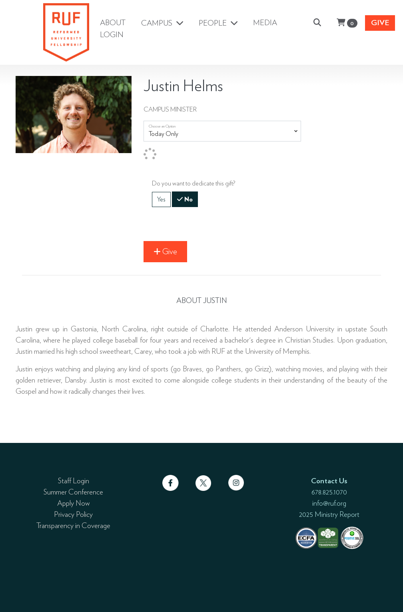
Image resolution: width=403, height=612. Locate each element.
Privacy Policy (73, 514)
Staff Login (73, 480)
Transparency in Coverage (73, 525)
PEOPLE (213, 23)
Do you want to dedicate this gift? (193, 183)
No (188, 198)
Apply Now (73, 502)
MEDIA (265, 22)
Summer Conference (73, 491)
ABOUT (113, 22)
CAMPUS (157, 23)
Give (380, 22)
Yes (161, 199)
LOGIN (112, 34)
